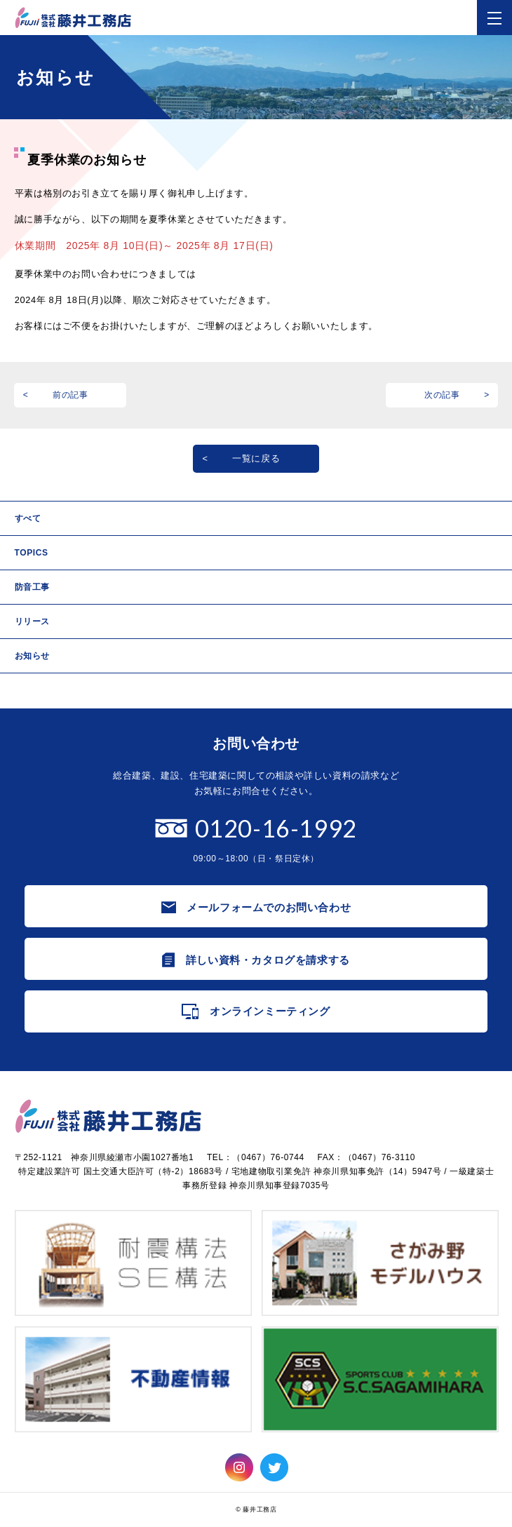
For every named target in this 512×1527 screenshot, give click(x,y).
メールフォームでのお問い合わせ (269, 907)
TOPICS (31, 553)
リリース (32, 621)
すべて (28, 518)
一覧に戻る (256, 458)
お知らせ (32, 656)
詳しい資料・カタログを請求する (268, 960)
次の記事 (442, 395)
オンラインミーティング (270, 1011)
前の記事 (70, 395)
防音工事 (32, 587)
